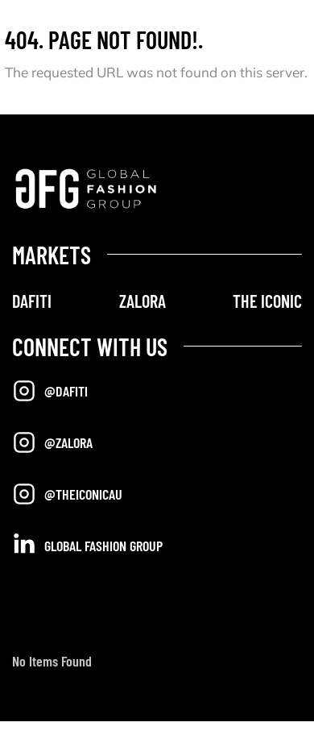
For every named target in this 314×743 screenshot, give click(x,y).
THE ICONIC (267, 300)
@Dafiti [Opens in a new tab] (50, 391)
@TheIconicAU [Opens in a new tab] (67, 494)
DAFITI (32, 300)
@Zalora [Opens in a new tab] (52, 442)
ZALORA (142, 300)
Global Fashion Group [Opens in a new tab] (87, 544)
